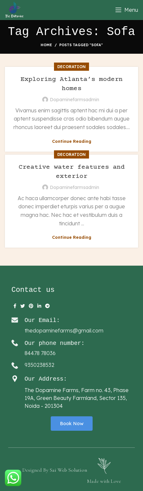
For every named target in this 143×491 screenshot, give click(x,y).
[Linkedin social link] (39, 306)
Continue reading (71, 141)
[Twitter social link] (22, 306)
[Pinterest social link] (31, 306)
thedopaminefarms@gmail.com (64, 330)
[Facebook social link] (14, 306)
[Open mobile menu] (126, 9)
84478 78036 (40, 353)
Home (46, 45)
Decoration (71, 66)
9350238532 (39, 365)
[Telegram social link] (47, 306)
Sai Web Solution (68, 470)
